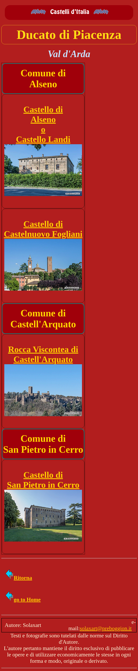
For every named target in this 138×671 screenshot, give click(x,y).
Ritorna (18, 578)
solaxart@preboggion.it (106, 628)
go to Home (23, 599)
